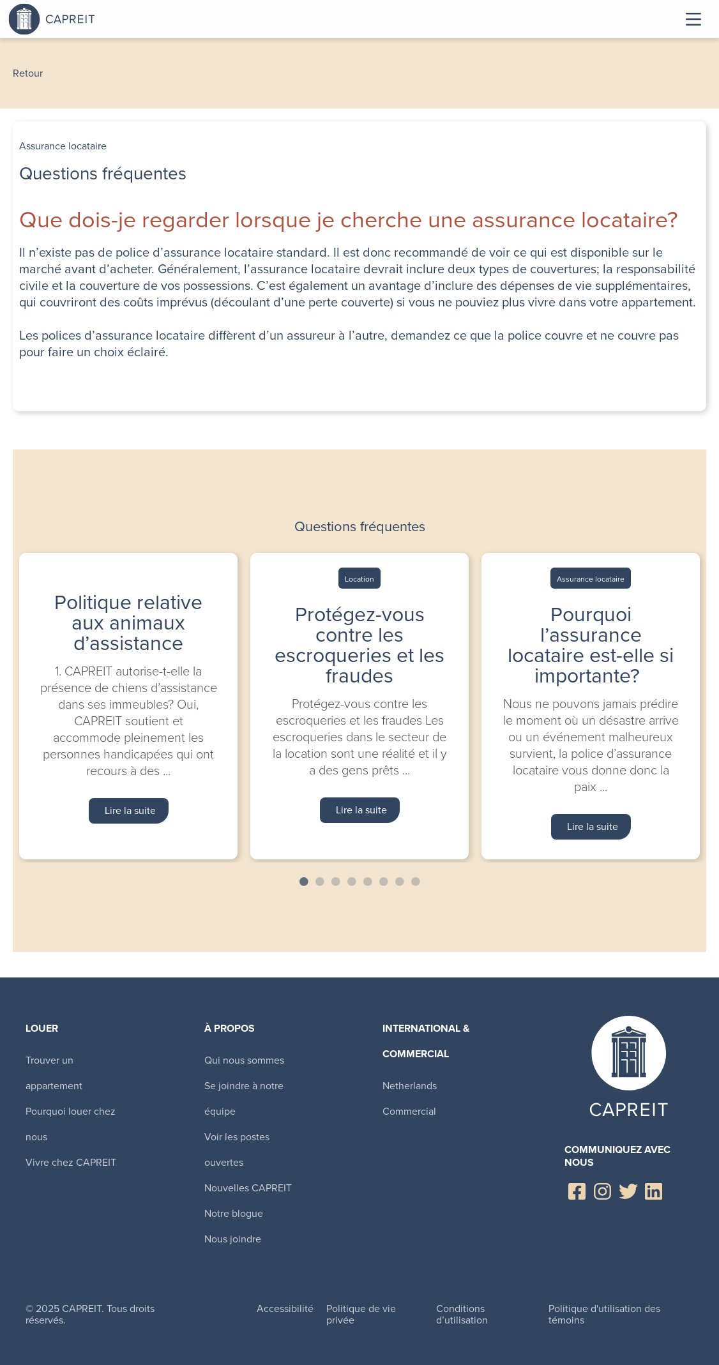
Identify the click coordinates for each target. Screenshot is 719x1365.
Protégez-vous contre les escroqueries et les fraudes (359, 645)
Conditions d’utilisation (462, 1314)
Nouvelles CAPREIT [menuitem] (248, 1187)
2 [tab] (320, 881)
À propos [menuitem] (229, 1028)
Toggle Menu (693, 19)
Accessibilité (285, 1308)
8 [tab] (415, 881)
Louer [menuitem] (42, 1028)
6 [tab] (383, 881)
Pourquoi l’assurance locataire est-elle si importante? (591, 645)
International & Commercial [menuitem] (425, 1041)
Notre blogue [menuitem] (233, 1213)
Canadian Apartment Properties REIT (85, 19)
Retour (28, 73)
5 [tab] (367, 881)
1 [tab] (304, 881)
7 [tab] (399, 881)
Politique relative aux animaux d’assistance (128, 622)
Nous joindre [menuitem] (232, 1239)
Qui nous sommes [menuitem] (244, 1060)
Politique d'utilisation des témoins (604, 1314)
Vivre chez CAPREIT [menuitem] (71, 1162)
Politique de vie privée (361, 1314)
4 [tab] (351, 881)
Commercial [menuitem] (409, 1111)
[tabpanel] (128, 706)
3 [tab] (335, 881)
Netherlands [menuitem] (409, 1085)
